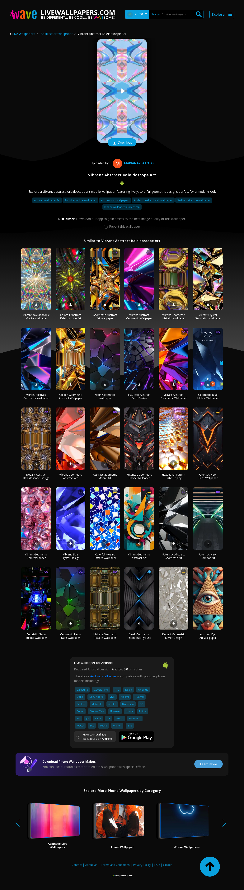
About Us (91, 865)
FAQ (157, 865)
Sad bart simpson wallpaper (193, 200)
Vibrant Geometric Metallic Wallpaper (173, 316)
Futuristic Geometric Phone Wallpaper (139, 476)
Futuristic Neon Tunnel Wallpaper (36, 636)
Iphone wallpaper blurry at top (122, 207)
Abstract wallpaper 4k (47, 200)
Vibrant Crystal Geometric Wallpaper (208, 316)
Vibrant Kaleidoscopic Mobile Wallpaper (36, 316)
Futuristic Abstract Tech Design (139, 396)
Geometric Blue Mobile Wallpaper (208, 396)
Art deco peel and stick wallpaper (153, 200)
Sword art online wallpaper (80, 200)
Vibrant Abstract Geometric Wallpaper (139, 316)
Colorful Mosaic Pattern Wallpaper (105, 556)
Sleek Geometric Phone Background (139, 636)
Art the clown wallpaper (115, 200)
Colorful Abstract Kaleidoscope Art (70, 316)
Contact (77, 865)
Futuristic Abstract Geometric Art (173, 556)
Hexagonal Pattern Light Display (173, 476)
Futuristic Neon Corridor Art (207, 556)
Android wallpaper (103, 676)
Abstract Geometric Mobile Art (105, 476)
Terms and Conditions (115, 865)
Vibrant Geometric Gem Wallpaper (36, 556)
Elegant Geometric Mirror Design (173, 636)
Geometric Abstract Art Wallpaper (105, 316)
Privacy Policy (142, 865)
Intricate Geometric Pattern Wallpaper (105, 636)
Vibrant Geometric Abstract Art (70, 476)
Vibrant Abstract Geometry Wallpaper (36, 396)
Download (122, 142)
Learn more (208, 764)
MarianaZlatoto (133, 163)
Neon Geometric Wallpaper (105, 396)
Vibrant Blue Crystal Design (70, 556)
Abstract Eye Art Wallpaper (207, 636)
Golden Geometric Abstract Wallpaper (70, 396)
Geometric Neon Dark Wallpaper (70, 636)
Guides (167, 865)
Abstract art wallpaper (57, 34)
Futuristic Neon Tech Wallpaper (208, 476)
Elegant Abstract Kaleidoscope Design (36, 476)
